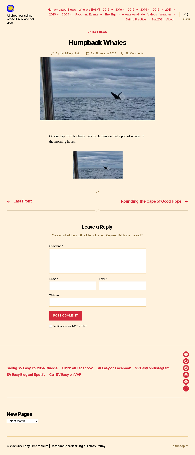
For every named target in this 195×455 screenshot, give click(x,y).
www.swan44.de (133, 14)
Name (53, 278)
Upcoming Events (86, 14)
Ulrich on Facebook (79, 368)
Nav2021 (158, 19)
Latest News (97, 32)
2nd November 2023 (103, 53)
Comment (56, 246)
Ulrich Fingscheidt (70, 53)
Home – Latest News (62, 9)
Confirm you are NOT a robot (68, 325)
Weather (165, 14)
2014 (143, 9)
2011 (168, 9)
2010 (52, 14)
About (170, 19)
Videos (152, 14)
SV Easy (24, 445)
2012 (156, 9)
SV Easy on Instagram (155, 368)
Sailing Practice (136, 19)
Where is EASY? (89, 9)
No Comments (135, 53)
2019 (106, 9)
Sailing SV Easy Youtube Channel (33, 368)
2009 (65, 14)
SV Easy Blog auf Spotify (26, 374)
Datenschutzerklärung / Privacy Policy (78, 445)
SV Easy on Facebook (116, 368)
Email (103, 278)
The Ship (110, 14)
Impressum (40, 445)
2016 (118, 9)
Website (54, 295)
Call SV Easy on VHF (66, 374)
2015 (131, 9)
